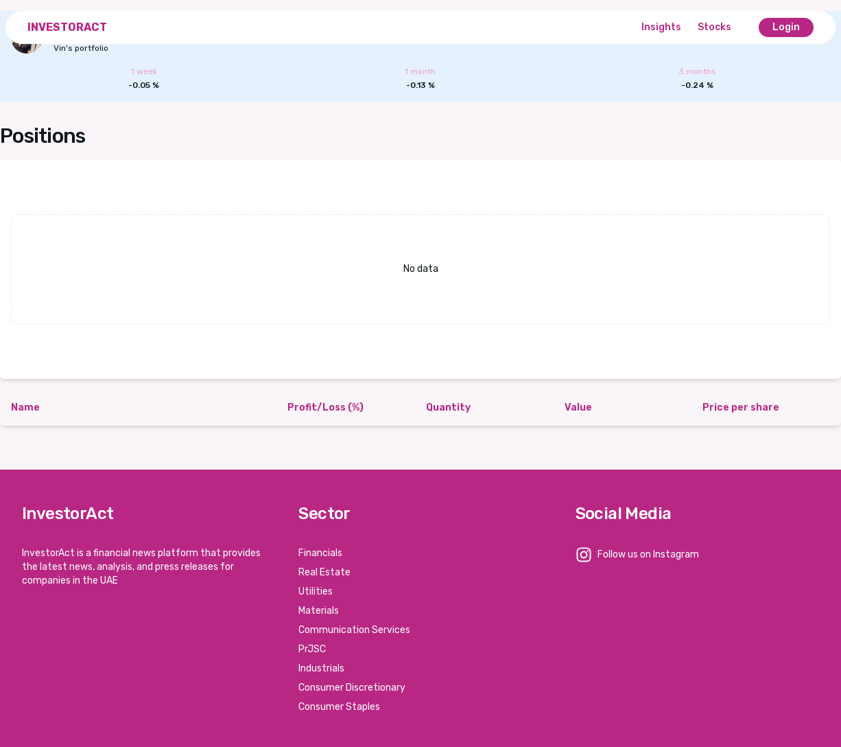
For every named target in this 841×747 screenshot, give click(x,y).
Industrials (321, 668)
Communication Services (354, 630)
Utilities (315, 591)
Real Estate (324, 572)
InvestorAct (67, 27)
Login (786, 27)
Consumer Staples (339, 707)
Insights (661, 27)
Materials (318, 611)
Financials (320, 553)
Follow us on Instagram (648, 554)
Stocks (714, 27)
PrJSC (312, 649)
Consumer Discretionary (351, 687)
